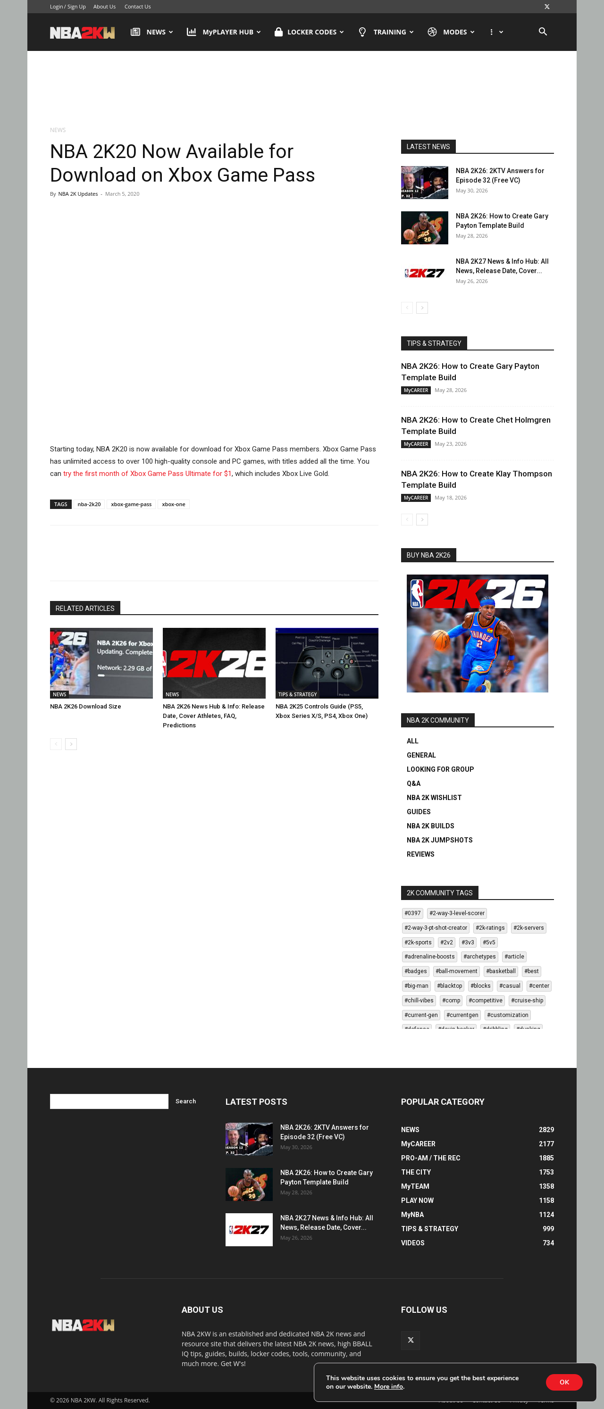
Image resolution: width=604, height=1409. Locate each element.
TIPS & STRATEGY (297, 694)
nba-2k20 (89, 504)
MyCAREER (416, 390)
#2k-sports (418, 942)
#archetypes (479, 956)
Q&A (413, 783)
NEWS (152, 32)
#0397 (412, 913)
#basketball (501, 971)
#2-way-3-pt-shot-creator (435, 928)
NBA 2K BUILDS (430, 826)
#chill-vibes (419, 1000)
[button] (542, 32)
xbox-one (173, 504)
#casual (509, 986)
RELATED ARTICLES (85, 608)
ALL (413, 741)
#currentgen (462, 1015)
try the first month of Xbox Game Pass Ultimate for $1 (147, 473)
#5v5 (489, 942)
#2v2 (446, 942)
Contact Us (138, 6)
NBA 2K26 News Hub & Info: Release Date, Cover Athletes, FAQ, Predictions (214, 716)
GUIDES (419, 812)
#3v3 (467, 942)
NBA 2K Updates (78, 193)
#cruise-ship (527, 1000)
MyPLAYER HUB (224, 32)
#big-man (416, 986)
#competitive (486, 1000)
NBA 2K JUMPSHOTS (440, 840)
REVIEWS (421, 854)
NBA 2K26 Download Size (85, 706)
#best (531, 971)
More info (388, 1386)
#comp (451, 1000)
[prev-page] (56, 744)
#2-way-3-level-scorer (457, 913)
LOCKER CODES (309, 32)
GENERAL (421, 755)
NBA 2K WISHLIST (434, 797)
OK (564, 1381)
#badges (415, 971)
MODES (451, 32)
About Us (104, 6)
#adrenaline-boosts (429, 956)
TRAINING (386, 32)
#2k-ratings (490, 928)
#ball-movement (457, 971)
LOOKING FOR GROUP (440, 769)
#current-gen (421, 1015)
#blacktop (449, 986)
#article (514, 956)
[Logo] (87, 32)
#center (539, 986)
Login (56, 6)
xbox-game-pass (131, 504)
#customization (507, 1015)
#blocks (480, 986)
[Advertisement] (302, 89)
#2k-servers (528, 928)
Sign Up (76, 6)
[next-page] (71, 744)
